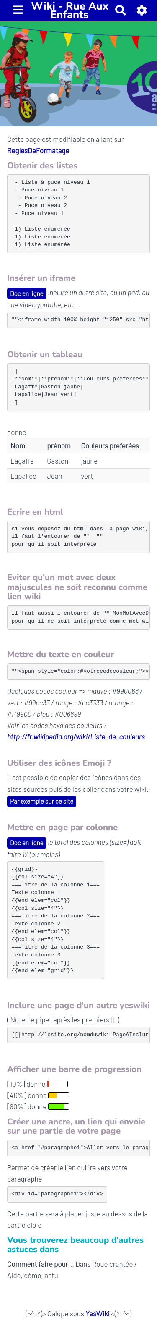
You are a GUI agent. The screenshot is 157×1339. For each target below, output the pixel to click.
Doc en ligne (27, 293)
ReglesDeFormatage (38, 150)
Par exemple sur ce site (41, 801)
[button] (142, 10)
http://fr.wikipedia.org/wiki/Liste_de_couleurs (76, 736)
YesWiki (97, 1313)
